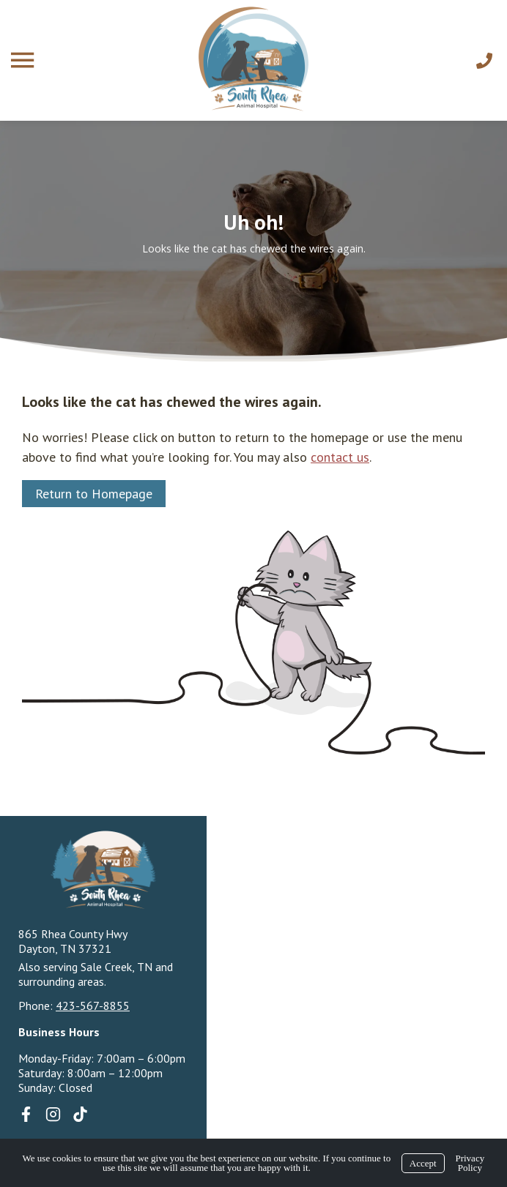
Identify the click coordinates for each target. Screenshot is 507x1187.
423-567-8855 (93, 1005)
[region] (253, 241)
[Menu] (24, 60)
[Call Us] (484, 61)
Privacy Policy (469, 1163)
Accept (423, 1163)
